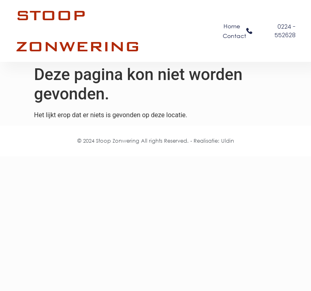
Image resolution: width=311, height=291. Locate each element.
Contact (234, 36)
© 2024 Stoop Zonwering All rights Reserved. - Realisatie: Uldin (155, 140)
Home (232, 26)
